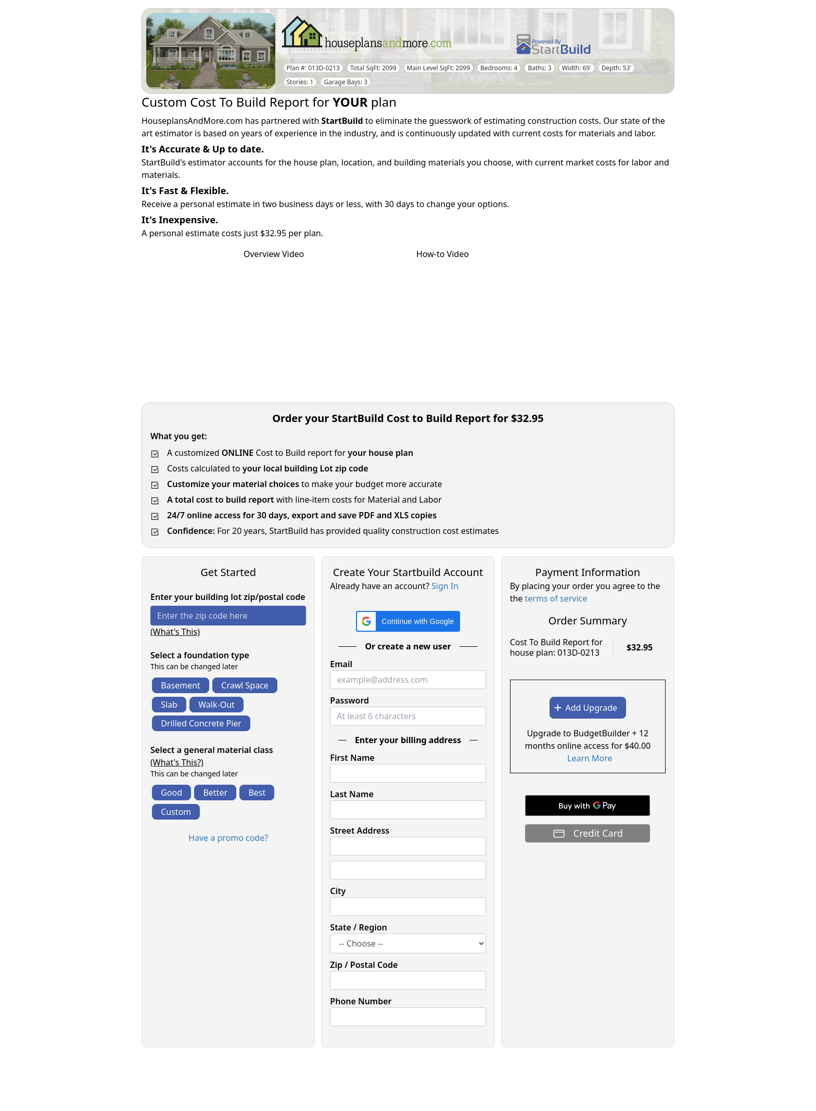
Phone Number (360, 1001)
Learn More (590, 758)
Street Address (359, 830)
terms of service (556, 598)
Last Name (351, 794)
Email (341, 664)
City (338, 891)
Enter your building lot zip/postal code (227, 597)
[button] (408, 621)
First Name (352, 757)
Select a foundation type (199, 655)
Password (349, 700)
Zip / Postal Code (364, 964)
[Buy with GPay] (587, 805)
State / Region (358, 927)
